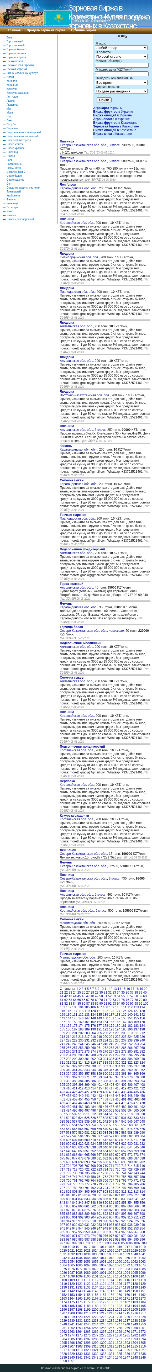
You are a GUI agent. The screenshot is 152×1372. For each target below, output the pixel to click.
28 (92, 992)
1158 (110, 1295)
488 (117, 1107)
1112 (94, 1280)
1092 (110, 1273)
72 (110, 1000)
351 (136, 1070)
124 (117, 1011)
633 (62, 1147)
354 (68, 1073)
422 (142, 1088)
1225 (118, 1317)
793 (99, 1188)
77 (131, 1000)
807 (99, 1191)
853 (124, 1203)
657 (124, 1151)
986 (80, 1239)
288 (93, 1055)
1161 (134, 1295)
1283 (142, 1335)
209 (124, 1033)
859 (74, 1206)
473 (111, 1103)
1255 (94, 1328)
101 (62, 1007)
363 (124, 1073)
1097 (63, 1276)
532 (130, 1118)
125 (124, 1011)
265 (124, 1048)
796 (117, 1188)
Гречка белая (15, 61)
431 (111, 1092)
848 (93, 1203)
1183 (134, 1302)
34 (118, 992)
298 (68, 1059)
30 (101, 992)
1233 (94, 1320)
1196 (63, 1309)
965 (124, 1232)
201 (74, 1033)
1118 (142, 1280)
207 (111, 1033)
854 (130, 1203)
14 (119, 989)
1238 (134, 1320)
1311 (102, 1346)
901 (74, 1217)
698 (117, 1162)
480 (68, 1107)
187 (74, 1029)
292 (117, 1055)
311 (62, 1062)
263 (111, 1048)
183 (136, 1026)
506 (142, 1110)
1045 (87, 1258)
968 (142, 1232)
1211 (94, 1313)
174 (80, 1026)
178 (105, 1026)
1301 (110, 1343)
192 (105, 1029)
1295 (63, 1343)
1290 (110, 1339)
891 (99, 1214)
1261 (142, 1328)
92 (110, 1003)
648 (68, 1151)
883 (136, 1210)
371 (87, 1077)
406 (130, 1085)
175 (87, 1026)
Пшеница (12, 152)
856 (142, 1203)
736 (93, 1173)
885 (62, 1214)
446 (117, 1096)
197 (136, 1029)
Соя (9, 183)
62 (66, 1000)
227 (62, 1040)
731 (62, 1173)
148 (93, 1018)
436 (142, 1092)
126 (130, 1011)
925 (136, 1221)
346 (105, 1070)
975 (99, 1236)
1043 (71, 1258)
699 (124, 1162)
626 (105, 1144)
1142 (71, 1291)
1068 (94, 1265)
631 (136, 1144)
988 (93, 1239)
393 (136, 1081)
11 (106, 989)
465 (62, 1103)
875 (87, 1210)
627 (111, 1144)
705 (74, 1166)
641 (111, 1147)
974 (93, 1236)
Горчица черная (16, 57)
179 (111, 1026)
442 (93, 1096)
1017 (126, 1247)
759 (62, 1180)
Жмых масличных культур (22, 73)
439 (74, 1096)
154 (130, 1018)
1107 (142, 1276)
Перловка (12, 128)
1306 (63, 1346)
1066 (79, 1265)
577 (62, 1132)
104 (80, 1007)
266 (130, 1048)
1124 (102, 1284)
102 (68, 1007)
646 (142, 1147)
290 (105, 1055)
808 (105, 1191)
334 (117, 1066)
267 (136, 1048)
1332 (94, 1354)
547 (136, 1121)
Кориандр (12, 84)
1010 (71, 1247)
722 (93, 1169)
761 (74, 1180)
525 (87, 1118)
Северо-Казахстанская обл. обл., (84, 852)
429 (99, 1092)
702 (142, 1162)
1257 (110, 1328)
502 (117, 1110)
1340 (71, 1357)
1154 (79, 1295)
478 (142, 1103)
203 (87, 1033)
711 (111, 1166)
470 (93, 1103)
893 (111, 1214)
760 (68, 1180)
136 (105, 1014)
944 (80, 1228)
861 (87, 1206)
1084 (134, 1269)
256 (68, 1048)
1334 (110, 1354)
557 (111, 1125)
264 (117, 1048)
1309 (87, 1346)
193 (111, 1029)
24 (74, 992)
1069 (102, 1265)
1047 (102, 1258)
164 (105, 1022)
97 (131, 1003)
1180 (110, 1302)
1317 (63, 1350)
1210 (87, 1313)
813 (136, 1191)
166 (117, 1022)
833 (87, 1199)
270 (68, 1051)
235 (111, 1040)
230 (80, 1040)
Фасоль (11, 199)
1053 (63, 1262)
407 (136, 1085)
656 (117, 1151)
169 (136, 1022)
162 (93, 1022)
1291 (118, 1339)
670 (117, 1155)
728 (130, 1169)
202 (80, 1033)
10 (101, 989)
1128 (134, 1284)
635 (74, 1147)
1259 (126, 1328)
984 (68, 1239)
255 (62, 1048)
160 (80, 1022)
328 (80, 1066)
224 (130, 1037)
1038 (118, 1254)
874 (80, 1210)
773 (62, 1184)
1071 (118, 1265)
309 (136, 1059)
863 (99, 1206)
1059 (110, 1262)
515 (111, 1114)
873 (74, 1210)
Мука (10, 112)
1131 (71, 1287)
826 (130, 1195)
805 (87, 1191)
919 (99, 1221)
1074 (142, 1265)
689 (62, 1162)
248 (105, 1044)
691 (74, 1162)
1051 (134, 1258)
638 (93, 1147)
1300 (102, 1343)
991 (111, 1239)
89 (96, 1003)
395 (62, 1085)
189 (87, 1029)
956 (68, 1232)
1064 (63, 1265)
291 (111, 1055)
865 (111, 1206)
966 (130, 1232)
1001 (89, 1243)
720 (80, 1169)
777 (87, 1184)
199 (62, 1033)
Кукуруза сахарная (18, 92)
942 (68, 1228)
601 (124, 1136)
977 (111, 1236)
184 (142, 1026)
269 (62, 1051)
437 (62, 1096)
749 (87, 1177)
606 (68, 1140)
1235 (110, 1320)
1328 (63, 1354)
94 (118, 1003)
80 (144, 1000)
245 (87, 1044)
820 (93, 1195)
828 (142, 1195)
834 (93, 1199)
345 (99, 1070)
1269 (118, 1332)
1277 (94, 1335)
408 (142, 1085)
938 (130, 1225)
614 (117, 1140)
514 (105, 1114)
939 (136, 1225)
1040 (134, 1254)
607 (74, 1140)
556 (105, 1125)
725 (111, 1169)
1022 (79, 1250)
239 (136, 1040)
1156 (94, 1295)
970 (68, 1236)
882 (130, 1210)
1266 (94, 1332)
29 (96, 992)
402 (105, 1085)
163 (99, 1022)
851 (111, 1203)
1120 (71, 1284)
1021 (71, 1250)
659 (136, 1151)
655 (111, 1151)
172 (68, 1026)
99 (140, 1003)
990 (105, 1239)
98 (136, 1003)
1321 (94, 1350)
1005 (121, 1243)
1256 (102, 1328)
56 (127, 996)
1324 (118, 1350)
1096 (142, 1273)
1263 (71, 1332)
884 (142, 1210)
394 (142, 1081)
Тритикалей (14, 191)
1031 (63, 1254)
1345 (110, 1357)
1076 (71, 1269)
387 (99, 1081)
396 (68, 1085)
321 (124, 1062)
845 (74, 1203)
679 (87, 1158)
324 (142, 1062)
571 (111, 1129)
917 (87, 1221)
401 (99, 1085)
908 (117, 1217)
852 (117, 1203)
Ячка (10, 211)
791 (87, 1188)
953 (136, 1228)
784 (130, 1184)
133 (87, 1014)
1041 (142, 1254)
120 (93, 1011)
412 (80, 1088)
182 (130, 1026)
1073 (134, 1265)
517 (124, 1114)
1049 (118, 1258)
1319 (79, 1350)
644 (130, 1147)
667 (99, 1155)
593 (74, 1136)
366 (142, 1073)
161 (87, 1022)
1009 (63, 1247)
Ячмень (11, 215)
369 (74, 1077)
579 (74, 1132)
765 (99, 1180)
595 (87, 1136)
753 (111, 1177)
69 (96, 1000)
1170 (118, 1298)
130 (68, 1014)
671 (124, 1155)
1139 (134, 1287)
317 (99, 1062)
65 (79, 1000)
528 (105, 1118)
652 (93, 1151)
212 (142, 1033)
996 (142, 1239)
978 (117, 1236)
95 (123, 1003)
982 (142, 1236)
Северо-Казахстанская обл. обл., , (92, 629)
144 (68, 1018)
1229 (63, 1320)
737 (99, 1173)
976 (105, 1236)
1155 (87, 1295)
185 (62, 1029)
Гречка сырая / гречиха (21, 65)
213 (62, 1037)
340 (68, 1070)
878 (105, 1210)
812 (130, 1191)
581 (87, 1132)
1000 (81, 1243)
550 (68, 1125)
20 (145, 989)
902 (80, 1217)
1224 (110, 1317)
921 (111, 1221)
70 (101, 1000)
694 (93, 1162)
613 (111, 1140)
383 (74, 1081)
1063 (142, 1262)
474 (117, 1103)
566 (80, 1129)
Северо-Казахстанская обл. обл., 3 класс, (90, 143)
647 (62, 1151)
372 (93, 1077)
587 (124, 1132)
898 (142, 1214)
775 (74, 1184)
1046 (94, 1258)
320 (117, 1062)
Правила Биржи (83, 30)
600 (117, 1136)
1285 (71, 1339)
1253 (79, 1328)
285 (74, 1055)
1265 (87, 1332)
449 (136, 1096)
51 (105, 996)
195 (124, 1029)
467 (74, 1103)
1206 (142, 1309)
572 (117, 1129)
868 (130, 1206)
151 (111, 1018)
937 (124, 1225)
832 (80, 1199)
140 (130, 1014)
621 (74, 1144)
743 (136, 1173)
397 (74, 1085)
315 (87, 1062)
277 (111, 1051)
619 (62, 1144)
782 (117, 1184)
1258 (118, 1328)
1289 (102, 1339)
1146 (102, 1291)
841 (136, 1199)
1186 (71, 1306)
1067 (87, 1265)
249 (111, 1044)
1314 (126, 1346)
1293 (134, 1339)
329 (87, 1066)
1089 (87, 1273)
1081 (110, 1269)
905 (99, 1217)
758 (142, 1177)
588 (130, 1132)
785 (136, 1184)
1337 (134, 1354)
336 (130, 1066)
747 (74, 1177)
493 (62, 1110)
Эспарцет (12, 207)
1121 (79, 1284)
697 (111, 1162)
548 (142, 1121)
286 (80, 1055)
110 (117, 1007)
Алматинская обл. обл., (77, 324)
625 (99, 1144)
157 (62, 1022)
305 (111, 1059)
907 (111, 1217)
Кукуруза (12, 88)
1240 (63, 1324)
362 (117, 1073)
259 (87, 1048)
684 (117, 1158)
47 (88, 996)
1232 (87, 1320)
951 (124, 1228)
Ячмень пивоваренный (20, 219)
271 (74, 1051)
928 (68, 1225)
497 (87, 1110)
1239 (142, 1320)
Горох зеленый (16, 45)
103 (74, 1007)
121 (99, 1011)
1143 (79, 1291)
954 (142, 1228)
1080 (102, 1269)
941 (62, 1228)
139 (124, 1014)
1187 (79, 1306)
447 (124, 1096)
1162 (142, 1295)
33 (114, 992)
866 (117, 1206)
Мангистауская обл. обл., (78, 921)
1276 (87, 1335)
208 (117, 1033)
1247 (118, 1324)
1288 (94, 1339)
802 (68, 1191)
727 (124, 1169)
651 (87, 1151)
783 (124, 1184)
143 (62, 1018)
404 (117, 1085)
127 (136, 1011)
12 (110, 989)
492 (142, 1107)
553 (87, 1125)
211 (136, 1033)
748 (80, 1177)
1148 (118, 1291)
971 (74, 1236)
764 (93, 1180)
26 (83, 992)
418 (117, 1088)
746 (68, 1177)
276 (105, 1051)
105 (87, 1007)
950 (117, 1228)
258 (80, 1048)
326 (68, 1066)
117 (74, 1011)
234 (105, 1040)
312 (68, 1062)
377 (124, 1077)
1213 (110, 1313)
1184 (142, 1302)
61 (61, 1000)
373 (99, 1077)
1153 (71, 1295)
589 (136, 1132)
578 (68, 1132)
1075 (63, 1269)
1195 (142, 1306)
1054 (71, 1262)
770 (130, 1180)
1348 (134, 1357)
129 (62, 1014)
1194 (134, 1306)
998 (68, 1243)
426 (80, 1092)
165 (111, 1022)
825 (124, 1195)
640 (105, 1147)
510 (80, 1114)
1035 (94, 1254)
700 (130, 1162)
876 (93, 1210)
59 (140, 996)
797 (124, 1188)
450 (142, 1096)
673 (136, 1155)
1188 (87, 1306)
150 (105, 1018)
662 (68, 1155)
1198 (79, 1309)
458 (105, 1099)
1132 (79, 1287)
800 (142, 1188)
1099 (79, 1276)
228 (68, 1040)
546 (130, 1121)
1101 (94, 1276)
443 (99, 1096)
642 (117, 1147)
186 (68, 1029)
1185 (63, 1306)
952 (130, 1228)
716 (142, 1166)
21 (61, 992)
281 (136, 1051)
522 (68, 1118)
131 (74, 1014)
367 (62, 1077)
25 (79, 992)
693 (87, 1162)
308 (130, 1059)
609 (87, 1140)
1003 (105, 1243)
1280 (118, 1335)
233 (99, 1040)
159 (74, 1022)
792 (93, 1188)
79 (140, 1000)
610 (93, 1140)
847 (87, 1203)
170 (142, 1022)
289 (99, 1055)
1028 (126, 1250)
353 (62, 1073)
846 (80, 1203)
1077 (79, 1269)
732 (68, 1173)
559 (124, 1125)
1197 (71, 1309)
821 (99, 1195)
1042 (63, 1258)
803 (74, 1191)
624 (93, 1144)
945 (87, 1228)
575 (136, 1129)
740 (117, 1173)
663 (74, 1155)
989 (99, 1239)
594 (80, 1136)
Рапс (9, 160)
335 (124, 1066)
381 (62, 1081)
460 (117, 1099)
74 (118, 1000)
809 (111, 1191)
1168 (102, 1298)
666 (93, 1155)
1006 (129, 1243)
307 (124, 1059)
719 (74, 1169)
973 (87, 1236)
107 (99, 1007)
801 (62, 1191)
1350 (63, 1361)
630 (130, 1144)
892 (105, 1214)
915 (74, 1221)
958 (80, 1232)
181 (124, 1026)
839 (124, 1199)
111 (124, 1007)
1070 (110, 1265)
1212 (102, 1313)
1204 (126, 1309)
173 (74, 1026)
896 (130, 1214)
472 (105, 1103)
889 (87, 1214)
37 (131, 992)
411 (74, 1088)
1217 (142, 1313)
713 (124, 1166)
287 (87, 1055)
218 (93, 1037)
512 (93, 1114)
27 (88, 992)
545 (124, 1121)
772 (142, 1180)
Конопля (12, 81)
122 (105, 1011)
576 (142, 1129)
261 (99, 1048)
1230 (71, 1320)
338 (142, 1066)
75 (123, 1000)
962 (105, 1232)
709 (99, 1166)
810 (117, 1191)
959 (87, 1232)
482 (80, 1107)
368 (68, 1077)
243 (74, 1044)
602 (130, 1136)
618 (142, 1140)
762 (80, 1180)
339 (62, 1070)
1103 (110, 1276)
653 (99, 1151)
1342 (87, 1357)
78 (136, 1000)
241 (62, 1044)
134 (93, 1014)
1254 (87, 1328)
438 (68, 1096)
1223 (102, 1317)
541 (99, 1121)
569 (99, 1129)
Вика (9, 37)
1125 (110, 1284)
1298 (87, 1343)
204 (93, 1033)
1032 (71, 1254)
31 (105, 992)
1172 (134, 1298)
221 (111, 1037)
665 (87, 1155)
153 (124, 1018)
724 (105, 1169)
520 (142, 1114)
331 (99, 1066)
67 (88, 1000)
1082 (118, 1269)
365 (136, 1073)
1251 (63, 1328)
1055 (79, 1262)
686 (130, 1158)
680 (93, 1158)
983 (62, 1239)
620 (68, 1144)
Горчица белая (15, 49)
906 (105, 1217)
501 (111, 1110)
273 (87, 1051)
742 (130, 1173)
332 (105, 1066)
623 (87, 1144)
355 (74, 1073)
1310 (94, 1346)
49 (96, 996)
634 (68, 1147)
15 (123, 989)
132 (80, 1014)
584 (105, 1132)
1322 (102, 1350)
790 (80, 1188)
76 (127, 1000)
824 (117, 1195)
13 (115, 989)
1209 (79, 1313)
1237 (126, 1320)
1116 (126, 1280)
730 (142, 1169)
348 (117, 1070)
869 (136, 1206)
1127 (126, 1284)
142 (142, 1014)
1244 (94, 1324)
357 (87, 1073)
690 (68, 1162)
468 (80, 1103)
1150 (134, 1291)
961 (99, 1232)
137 (111, 1014)
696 (105, 1162)
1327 (142, 1350)
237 (124, 1040)
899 (62, 1217)
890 (93, 1214)
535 (62, 1121)
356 (80, 1073)
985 (74, 1239)
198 (142, 1029)
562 (142, 1125)
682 (105, 1158)
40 (144, 992)
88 (92, 1003)
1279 (110, 1335)
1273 (63, 1335)
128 (142, 1011)
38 (136, 992)
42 (66, 996)
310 (142, 1059)
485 (99, 1107)
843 (62, 1203)
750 (93, 1177)
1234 (102, 1320)
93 (114, 1003)
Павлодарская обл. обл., (78, 290)
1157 (102, 1295)
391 (124, 1081)
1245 (102, 1324)
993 (124, 1239)
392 (130, 1081)
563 (62, 1129)
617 (136, 1140)
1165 (79, 1298)
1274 (71, 1335)
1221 (87, 1317)
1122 (87, 1284)
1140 (142, 1287)
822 (105, 1195)
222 (117, 1037)
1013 (94, 1247)
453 (74, 1099)
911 (136, 1217)
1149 (126, 1291)
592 (68, 1136)
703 (62, 1166)
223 (124, 1037)
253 (136, 1044)
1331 (87, 1354)
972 (80, 1236)
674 (142, 1155)
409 (62, 1088)
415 (99, 1088)
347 (111, 1070)
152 (117, 1018)
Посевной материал (19, 140)
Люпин (11, 100)
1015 (110, 1247)
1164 (71, 1298)
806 (93, 1191)
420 (130, 1088)
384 (80, 1081)
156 (142, 1018)
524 (80, 1118)
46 (83, 996)
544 (117, 1121)
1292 (126, 1339)
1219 (71, 1317)
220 (105, 1037)
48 (92, 996)
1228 (142, 1317)
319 (111, 1062)
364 (130, 1073)
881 (124, 1210)
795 (111, 1188)
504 (130, 1110)
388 (105, 1081)
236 (117, 1040)
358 (93, 1073)
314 (80, 1062)
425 (74, 1092)
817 (74, 1195)
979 (124, 1236)
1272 (142, 1332)
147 (87, 1018)
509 (74, 1114)
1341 (79, 1357)
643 (124, 1147)
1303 (126, 1343)
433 (124, 1092)
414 (93, 1088)
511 (87, 1114)
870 (142, 1206)
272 (80, 1051)
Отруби (11, 124)
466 (68, 1103)
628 (117, 1144)
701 (136, 1162)
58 (136, 996)
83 (70, 1003)
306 (117, 1059)
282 (142, 1051)
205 (99, 1033)
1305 (142, 1343)
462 (130, 1099)
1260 (134, 1328)
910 (130, 1217)
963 (111, 1232)
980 (130, 1236)
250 (117, 1044)
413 (87, 1088)
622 (80, 1144)
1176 (79, 1302)
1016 (118, 1247)
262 (105, 1048)
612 (105, 1140)
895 (124, 1214)
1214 (118, 1313)
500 (105, 1110)
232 (93, 1040)
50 (101, 996)
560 (130, 1125)
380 (142, 1077)
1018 (134, 1247)
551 (74, 1125)
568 (93, 1129)
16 (128, 989)
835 (99, 1199)
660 (142, 1151)
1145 (94, 1291)
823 (111, 1195)
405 (124, 1085)
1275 (79, 1335)
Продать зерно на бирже (46, 30)
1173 (142, 1298)
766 (105, 1180)
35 (123, 992)
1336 (126, 1354)
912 (142, 1217)
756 (130, 1177)
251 (124, 1044)
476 (130, 1103)
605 (62, 1140)
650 (80, 1151)
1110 (79, 1280)
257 (74, 1048)
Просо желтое (15, 144)
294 (130, 1055)
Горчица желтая (16, 53)
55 (123, 996)
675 (62, 1158)
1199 (87, 1309)
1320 (87, 1350)
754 (117, 1177)
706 (80, 1166)
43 (70, 996)
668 (105, 1155)
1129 (142, 1284)
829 (62, 1199)
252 (130, 1044)
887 (74, 1214)
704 (68, 1166)
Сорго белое (14, 175)
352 (142, 1070)
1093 (118, 1273)
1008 (145, 1243)
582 (93, 1132)
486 (105, 1107)
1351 (71, 1361)
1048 (110, 1258)
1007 (136, 1243)
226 (142, 1037)
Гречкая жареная (17, 69)
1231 (79, 1320)
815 (62, 1195)
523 (74, 1118)
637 (87, 1147)
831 (74, 1199)
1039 (126, 1254)
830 (68, 1199)
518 (130, 1114)
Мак (9, 108)
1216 (134, 1313)
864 (105, 1206)
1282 (134, 1335)
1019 (142, 1247)
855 (136, 1203)
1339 (63, 1357)
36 (127, 992)
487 (111, 1107)
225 (136, 1037)
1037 (110, 1254)
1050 (126, 1258)
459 (111, 1099)
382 (68, 1081)
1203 (118, 1309)
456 (93, 1099)
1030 (142, 1250)
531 (124, 1118)
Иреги (10, 77)
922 (117, 1221)
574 (130, 1129)
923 (124, 1221)
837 (111, 1199)
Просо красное (16, 148)
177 (99, 1026)
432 (117, 1092)
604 (142, 1136)
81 (61, 1003)
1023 (87, 1250)
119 (87, 1011)
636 (80, 1147)
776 (80, 1184)
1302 (118, 1343)
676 (68, 1158)
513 (99, 1114)
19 (141, 989)
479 (62, 1107)
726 (117, 1169)
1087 (71, 1273)
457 (99, 1099)
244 (80, 1044)
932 (93, 1225)
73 (114, 1000)
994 (130, 1239)
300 (80, 1059)
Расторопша (14, 163)
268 (142, 1048)
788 (68, 1188)
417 (111, 1088)
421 (136, 1088)
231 (87, 1040)
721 (87, 1169)
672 (130, 1155)
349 (124, 1070)
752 (105, 1177)
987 (87, 1239)
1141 (63, 1291)
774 (68, 1184)
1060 (118, 1262)
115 (62, 1011)
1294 (142, 1339)
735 (87, 1173)
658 (130, 1151)
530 (117, 1118)
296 (142, 1055)
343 (87, 1070)
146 (80, 1018)
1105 (126, 1276)
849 (99, 1203)
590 (142, 1132)
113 (136, 1007)
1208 (71, 1313)
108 (105, 1007)
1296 (71, 1343)
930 (80, 1225)
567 (87, 1129)
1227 (134, 1317)
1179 (102, 1302)
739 (111, 1173)
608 (80, 1140)
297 (62, 1059)
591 (62, 1136)
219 (99, 1037)
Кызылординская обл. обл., (80, 255)
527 (99, 1118)
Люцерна (12, 104)
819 (87, 1195)
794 (105, 1188)
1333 (102, 1354)
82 (66, 1003)
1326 (134, 1350)
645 (136, 1147)
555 (99, 1125)
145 (74, 1018)
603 (136, 1136)
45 (79, 996)
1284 (63, 1339)
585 (111, 1132)
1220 (79, 1317)
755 (124, 1177)
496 (80, 1110)
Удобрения (13, 195)
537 (74, 1121)
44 (74, 996)
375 (111, 1077)
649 (74, 1151)
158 (68, 1022)
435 (136, 1092)
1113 (102, 1280)
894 (117, 1214)
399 (87, 1085)
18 (137, 989)
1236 (118, 1320)
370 (80, 1077)
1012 (87, 1247)
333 (111, 1066)
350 (130, 1070)
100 (145, 1003)
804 (80, 1191)
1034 (87, 1254)
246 (93, 1044)
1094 (126, 1273)
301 (87, 1059)
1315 (134, 1346)
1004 (113, 1243)
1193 (126, 1306)
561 (136, 1125)
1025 (102, 1250)
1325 (126, 1350)
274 (93, 1051)
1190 (102, 1306)
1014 (102, 1247)
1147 (110, 1291)
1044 (79, 1258)
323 (136, 1062)
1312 (110, 1346)
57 (131, 996)
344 (93, 1070)
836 (105, 1199)
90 (101, 1003)
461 (124, 1099)
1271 (134, 1332)
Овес (10, 120)
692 (80, 1162)
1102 (102, 1276)
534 (142, 1118)
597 (99, 1136)
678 (80, 1158)
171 (62, 1026)
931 (87, 1225)
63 (70, 1000)
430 (105, 1092)
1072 (126, 1265)
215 (74, 1037)
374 (105, 1077)
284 (68, 1055)
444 (105, 1096)
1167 (94, 1298)
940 (142, 1225)
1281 (126, 1335)
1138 (126, 1287)
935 (111, 1225)
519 (136, 1114)
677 (74, 1158)
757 (136, 1177)
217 (87, 1037)
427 (87, 1092)
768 (117, 1180)
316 (93, 1062)
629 (124, 1144)
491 (136, 1107)
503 (124, 1110)
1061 (126, 1262)
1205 (134, 1309)
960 (93, 1232)
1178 (94, 1302)
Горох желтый (15, 41)
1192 (118, 1306)
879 (111, 1210)
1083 (126, 1269)
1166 (87, 1298)
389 (111, 1081)
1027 (118, 1250)
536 (68, 1121)
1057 (94, 1262)
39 (140, 992)
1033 (79, 1254)
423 (62, 1092)
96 (127, 1003)
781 (111, 1184)
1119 (63, 1284)
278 (117, 1051)
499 (99, 1110)
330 (93, 1066)
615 (124, 1140)
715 (136, 1166)
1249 (134, 1324)
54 (118, 996)
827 (136, 1195)
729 (136, 1169)
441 (87, 1096)
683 (111, 1158)
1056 (87, 1262)
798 (130, 1188)
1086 (63, 1273)
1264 (79, 1332)
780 (105, 1184)
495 (74, 1110)
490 (130, 1107)
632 (142, 1144)
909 (124, 1217)
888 (80, 1214)
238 (130, 1040)
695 (99, 1162)
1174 (63, 1302)
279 (124, 1051)
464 (144, 1099)
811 (124, 1191)
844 (68, 1203)
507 (62, 1114)
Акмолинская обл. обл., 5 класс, (83, 892)
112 (130, 1007)
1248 (126, 1324)
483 (87, 1107)
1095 (134, 1273)
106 (93, 1007)
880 (117, 1210)
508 (68, 1114)
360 (105, 1073)
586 (117, 1132)
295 (136, 1055)
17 (132, 989)
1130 (63, 1287)
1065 (71, 1265)
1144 (87, 1291)
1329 (71, 1354)
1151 (142, 1291)
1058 (102, 1262)
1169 (110, 1298)
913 (62, 1221)
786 (142, 1184)
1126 (118, 1284)
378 (130, 1077)
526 (93, 1118)
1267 (102, 1332)
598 (105, 1136)
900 (68, 1217)
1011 (79, 1247)
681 (99, 1158)
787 (62, 1188)
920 (105, 1221)
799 (136, 1188)
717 (62, 1169)
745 (62, 1177)
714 (130, 1166)
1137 (118, 1287)
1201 (102, 1309)
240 (142, 1040)
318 (105, 1062)
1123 (94, 1284)
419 (124, 1088)
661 (62, 1155)
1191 (110, 1306)
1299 (94, 1343)
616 (130, 1140)
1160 (126, 1295)
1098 (71, 1276)
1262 (63, 1332)
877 (99, 1210)
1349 (142, 1357)
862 (93, 1206)
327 (74, 1066)
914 (68, 1221)
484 (93, 1107)
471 (99, 1103)
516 (117, 1114)
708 (93, 1166)
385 (87, 1081)
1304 (134, 1343)
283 (62, 1055)
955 (62, 1232)
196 (130, 1029)
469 (87, 1103)
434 (130, 1092)
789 (74, 1188)
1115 (118, 1280)
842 (142, 1199)
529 (111, 1118)
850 (105, 1203)
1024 (94, 1250)
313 (74, 1062)
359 (99, 1073)
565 (74, 1129)
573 (124, 1129)
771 (136, 1180)
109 (111, 1007)
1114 (110, 1280)
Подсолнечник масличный (22, 136)
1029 (134, 1250)
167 (124, 1022)
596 (93, 1136)
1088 (79, 1273)
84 (74, 1003)
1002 (97, 1243)
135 (99, 1014)
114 (142, 1007)
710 (105, 1166)
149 (99, 1018)
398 (80, 1085)
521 (62, 1118)
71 (105, 1000)
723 (99, 1169)
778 (93, 1184)
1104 (118, 1276)
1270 (126, 1332)
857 (62, 1206)
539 (87, 1121)
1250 (142, 1324)
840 (130, 1199)
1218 (63, 1317)
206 (105, 1033)
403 (111, 1085)
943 (74, 1228)
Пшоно (11, 156)
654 (105, 1151)
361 (111, 1073)
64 (74, 1000)
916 (80, 1221)
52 (110, 996)
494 (68, 1110)
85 (79, 1003)
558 (117, 1125)
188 (80, 1029)
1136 (110, 1287)
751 (99, 1177)
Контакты (47, 1368)
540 (93, 1121)
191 (99, 1029)
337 (136, 1066)
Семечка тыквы (16, 171)
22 (66, 992)
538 (80, 1121)
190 (93, 1029)
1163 (63, 1298)
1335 (118, 1354)
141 (136, 1014)
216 (80, 1037)
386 (93, 1081)
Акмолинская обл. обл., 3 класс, (83, 428)
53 (114, 996)
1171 (126, 1298)
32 (110, 992)
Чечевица (12, 203)
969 (62, 1236)
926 (142, 1221)
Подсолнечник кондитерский (24, 132)
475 (124, 1103)
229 (74, 1040)
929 (74, 1225)
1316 (142, 1346)
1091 (102, 1273)
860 (80, 1206)
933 (99, 1225)
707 (87, 1166)
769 (124, 1180)
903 (87, 1217)
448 (130, 1096)
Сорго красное (15, 179)
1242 (79, 1324)
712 (117, 1166)
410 (68, 1088)
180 (117, 1026)
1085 (142, 1269)
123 (111, 1011)
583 (99, 1132)
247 (99, 1044)
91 (105, 1003)
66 (83, 1000)
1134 (94, 1287)
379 (136, 1077)
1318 (71, 1350)
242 (68, 1044)
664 (80, 1155)
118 (80, 1011)
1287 (87, 1339)
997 (62, 1243)
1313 (118, 1346)
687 (136, 1158)
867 (124, 1206)
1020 (63, 1250)
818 (80, 1195)
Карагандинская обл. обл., (79, 186)
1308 (79, 1346)
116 (68, 1011)
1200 (94, 1309)
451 (62, 1099)
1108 (63, 1280)
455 (87, 1099)
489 (124, 1107)
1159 (118, 1295)
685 (124, 1158)
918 (93, 1221)
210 (130, 1033)
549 (62, 1125)
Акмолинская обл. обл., (77, 359)
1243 (87, 1324)
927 (62, 1225)
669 (111, 1155)
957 (74, 1232)
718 (68, 1169)
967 (136, 1232)
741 (124, 1173)
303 (99, 1059)
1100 (87, 1276)
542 (105, 1121)
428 (93, 1092)
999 (74, 1243)
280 (130, 1051)
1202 (110, 1309)
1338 (142, 1354)
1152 (63, 1295)
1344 (102, 1357)
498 (93, 1110)
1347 (126, 1357)
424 (68, 1092)
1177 (87, 1302)
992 (117, 1239)
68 (92, 1000)
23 (70, 992)
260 (93, 1048)
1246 (110, 1324)
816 (68, 1195)
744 (142, 1173)
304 (105, 1059)
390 (117, 1081)
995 (136, 1239)
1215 (126, 1313)
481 (74, 1107)
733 (74, 1173)
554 (93, 1125)
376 (117, 1077)
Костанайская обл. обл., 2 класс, (84, 908)
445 (111, 1096)
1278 (102, 1335)
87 (88, 1003)
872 (68, 1210)
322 (130, 1062)
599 (111, 1136)
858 (68, 1206)
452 (68, 1099)
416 (105, 1088)
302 (93, 1059)
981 (136, 1236)
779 (99, 1184)
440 (80, 1096)
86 (83, 1003)
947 (99, 1228)
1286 (79, 1339)
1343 (94, 1357)
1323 (110, 1350)
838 (117, 1199)
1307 (71, 1346)
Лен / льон (13, 96)
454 (80, 1099)
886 (68, 1214)
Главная (14, 30)
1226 (126, 1317)
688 (142, 1158)
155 (136, 1018)
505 (136, 1110)
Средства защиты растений (23, 187)
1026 (110, 1250)
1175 (71, 1302)
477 (136, 1103)
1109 (71, 1280)
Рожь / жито (14, 167)
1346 (118, 1357)
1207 (63, 1313)
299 (74, 1059)
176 (93, 1026)
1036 (102, 1254)
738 (105, 1173)
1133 (87, 1287)
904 (93, 1217)
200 (68, 1033)
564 (68, 1129)
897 (136, 1214)
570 (105, 1129)
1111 (87, 1280)
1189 (94, 1306)
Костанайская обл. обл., (78, 221)
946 (93, 1228)
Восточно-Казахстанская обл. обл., (86, 393)
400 (93, 1085)
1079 (94, 1269)
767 (111, 1180)
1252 (71, 1328)
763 (87, 1180)
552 (80, 1125)
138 (117, 1014)
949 (111, 1228)
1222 (94, 1317)
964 (117, 1232)
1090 (94, 1273)
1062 (134, 1262)
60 (144, 996)
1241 (71, 1324)
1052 (142, 1258)
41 (61, 996)
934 (105, 1225)
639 (99, 1147)
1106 (134, 1276)
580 (80, 1132)
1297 (79, 1343)
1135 (102, 1287)
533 (136, 1118)
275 (99, 1051)
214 (68, 1037)
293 (124, 1055)
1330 (79, 1354)
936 (117, 1225)
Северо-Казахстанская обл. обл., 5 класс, (90, 159)
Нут (9, 116)
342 (80, 1070)
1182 (126, 1302)
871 (62, 1210)
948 (105, 1228)
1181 (118, 1302)
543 (111, 1121)
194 (117, 1029)
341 (74, 1070)
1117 (134, 1280)
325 (62, 1066)
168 (130, 1022)
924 (130, 1221)
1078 (87, 1269)
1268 (110, 1332)
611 (99, 1140)
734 (80, 1173)
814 (142, 1191)
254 (142, 1044)
